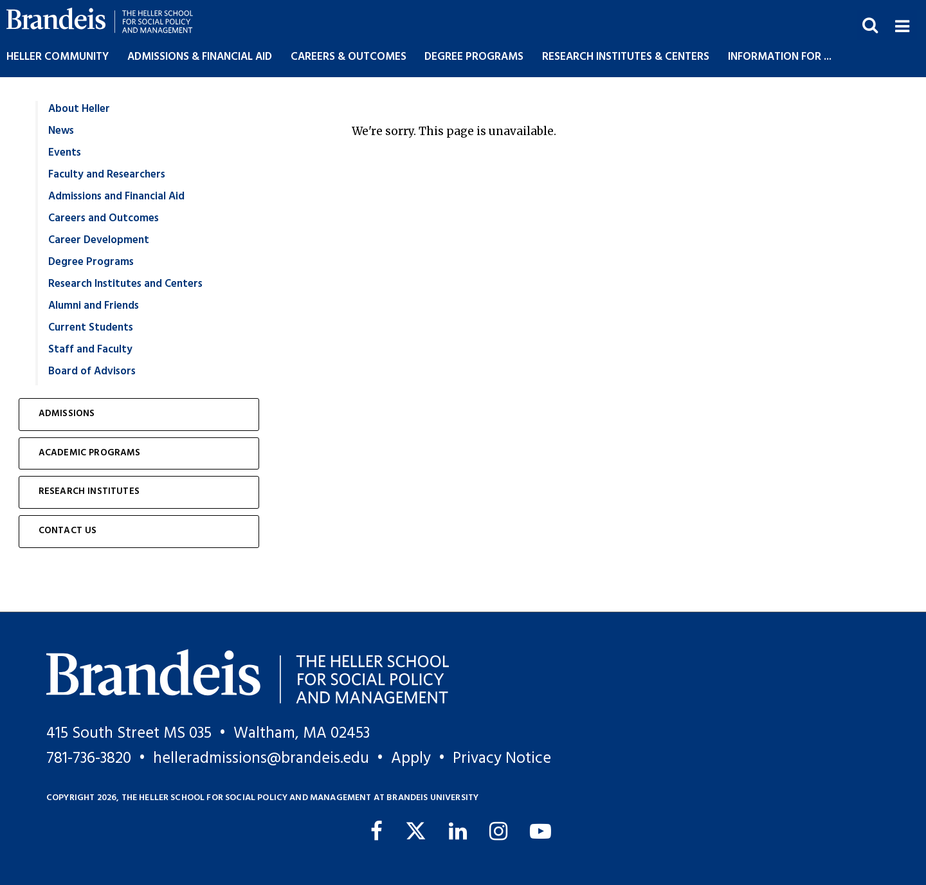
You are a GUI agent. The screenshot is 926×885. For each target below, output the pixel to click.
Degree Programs (473, 57)
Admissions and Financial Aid (116, 196)
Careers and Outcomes (103, 218)
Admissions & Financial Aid (199, 57)
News (61, 131)
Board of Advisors (92, 371)
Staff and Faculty (90, 350)
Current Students (90, 328)
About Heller (79, 109)
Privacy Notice (502, 758)
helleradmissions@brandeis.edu (261, 758)
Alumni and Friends (93, 306)
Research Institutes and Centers (125, 284)
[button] (902, 25)
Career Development (98, 240)
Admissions (67, 413)
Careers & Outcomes (348, 57)
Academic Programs (90, 453)
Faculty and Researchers (106, 175)
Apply (411, 758)
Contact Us (68, 531)
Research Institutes (89, 491)
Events (64, 153)
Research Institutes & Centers (625, 57)
